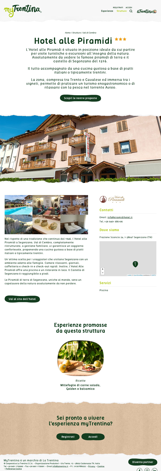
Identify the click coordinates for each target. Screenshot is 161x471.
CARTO (153, 275)
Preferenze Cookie (14, 469)
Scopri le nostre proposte (80, 98)
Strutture (122, 11)
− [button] (102, 273)
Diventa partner (142, 462)
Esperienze (107, 11)
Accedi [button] (93, 436)
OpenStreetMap (138, 275)
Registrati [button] (68, 436)
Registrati (118, 8)
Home (67, 33)
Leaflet (129, 275)
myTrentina (23, 11)
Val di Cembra (89, 33)
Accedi (129, 8)
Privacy (91, 466)
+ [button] (102, 269)
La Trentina (146, 11)
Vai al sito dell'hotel (22, 299)
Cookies (100, 466)
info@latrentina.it (60, 466)
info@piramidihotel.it (120, 217)
